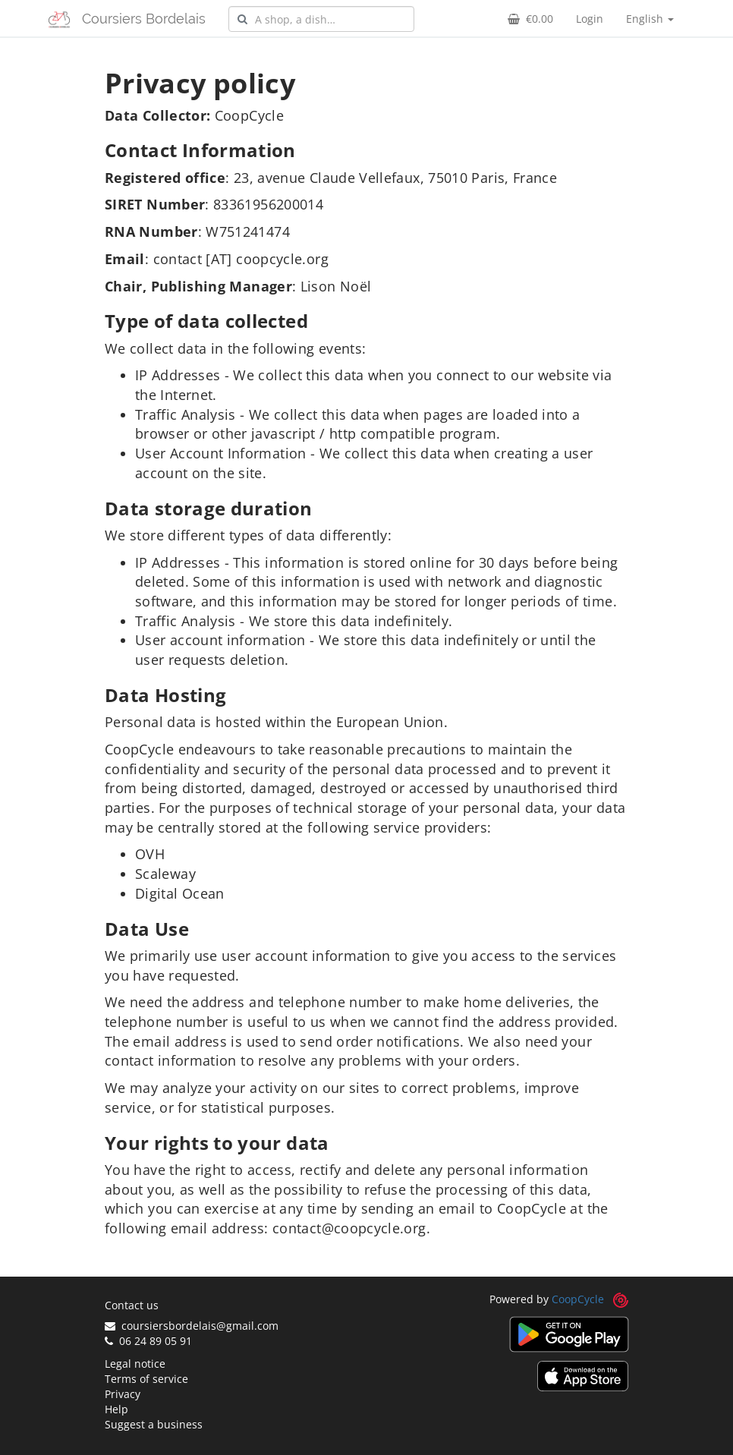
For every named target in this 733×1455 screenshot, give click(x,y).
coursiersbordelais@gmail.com (191, 1325)
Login (589, 18)
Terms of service (146, 1379)
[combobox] (321, 19)
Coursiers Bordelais (144, 19)
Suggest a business (154, 1424)
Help (116, 1409)
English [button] (650, 18)
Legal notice (135, 1363)
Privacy (122, 1394)
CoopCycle (578, 1299)
